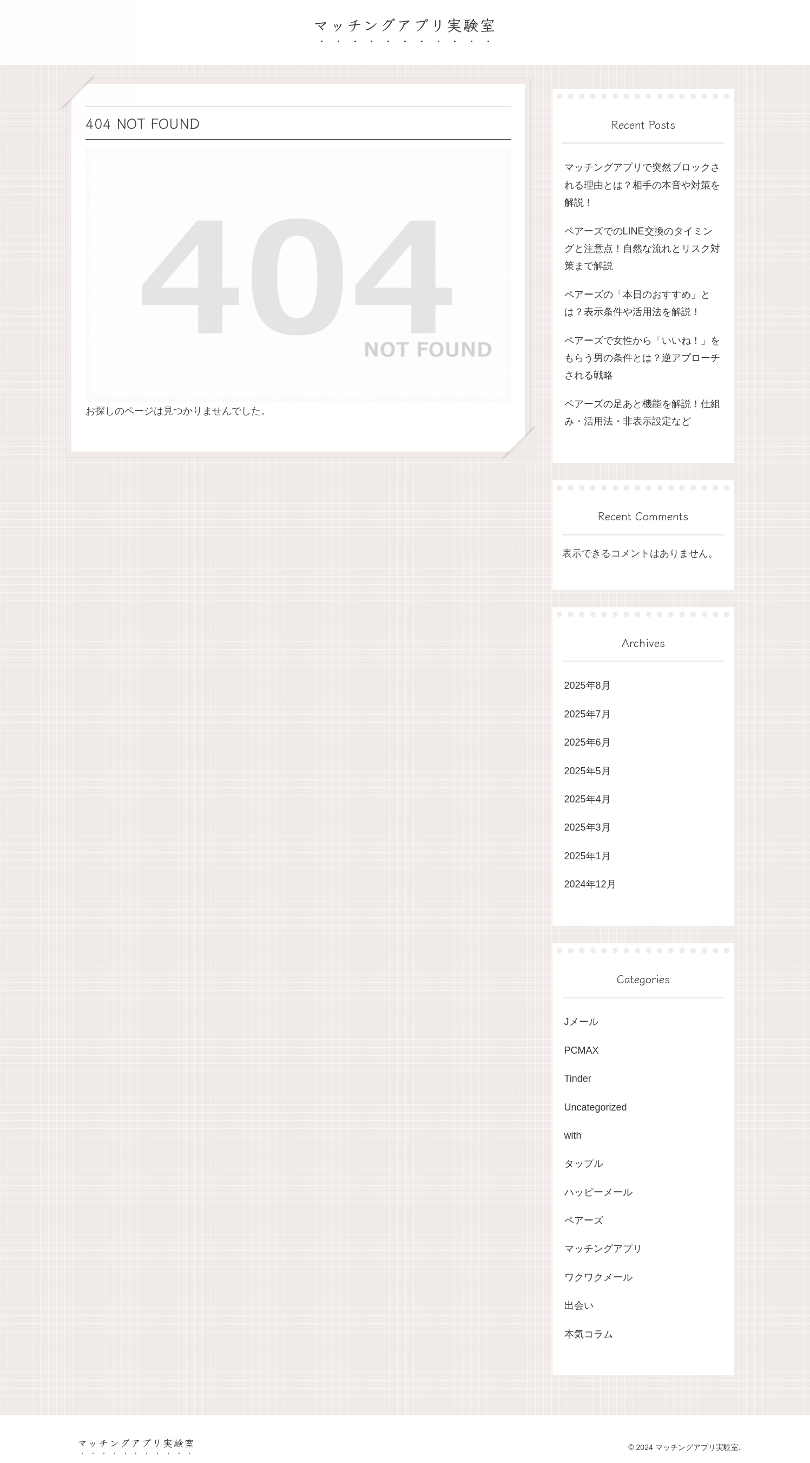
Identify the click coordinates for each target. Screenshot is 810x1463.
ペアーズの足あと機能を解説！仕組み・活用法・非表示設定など (642, 413)
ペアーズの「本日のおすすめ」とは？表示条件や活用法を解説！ (637, 303)
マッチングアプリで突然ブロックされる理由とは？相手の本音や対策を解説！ (642, 185)
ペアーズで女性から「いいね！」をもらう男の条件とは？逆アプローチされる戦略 (642, 358)
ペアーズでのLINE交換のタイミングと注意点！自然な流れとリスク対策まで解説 (642, 249)
